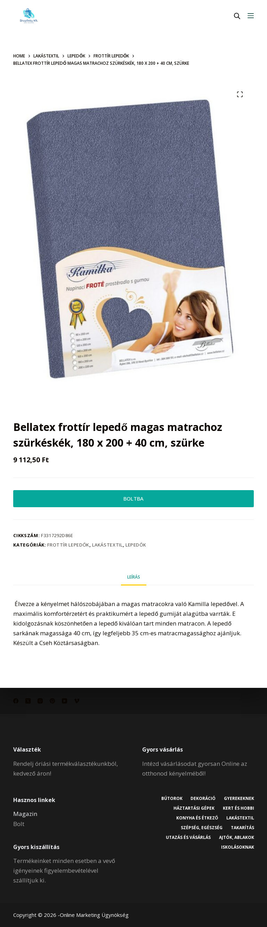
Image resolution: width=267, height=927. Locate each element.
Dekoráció (202, 798)
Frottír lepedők (68, 546)
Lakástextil (107, 546)
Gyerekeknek (239, 798)
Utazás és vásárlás (187, 837)
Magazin (25, 814)
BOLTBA (133, 499)
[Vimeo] (76, 701)
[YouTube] (64, 701)
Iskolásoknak (237, 847)
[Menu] (251, 16)
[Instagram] (40, 701)
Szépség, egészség (201, 828)
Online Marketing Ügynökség (94, 914)
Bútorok (170, 798)
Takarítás (242, 828)
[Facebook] (15, 701)
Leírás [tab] (133, 579)
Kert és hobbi (238, 808)
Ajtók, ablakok (236, 837)
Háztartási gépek (193, 808)
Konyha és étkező (196, 818)
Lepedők (136, 546)
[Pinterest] (52, 701)
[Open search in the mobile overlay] (237, 16)
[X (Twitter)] (28, 701)
